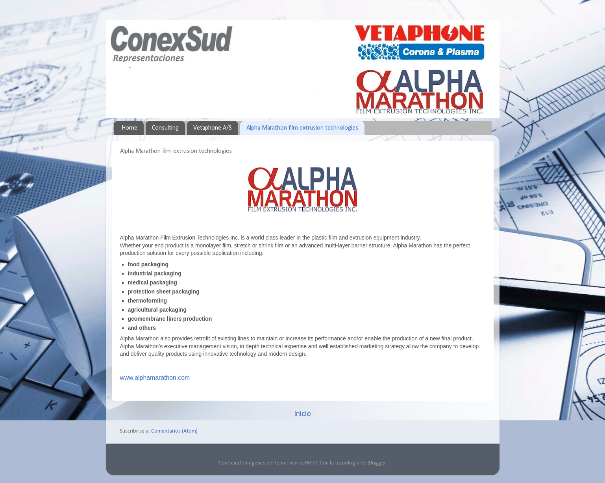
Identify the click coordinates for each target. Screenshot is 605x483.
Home (129, 128)
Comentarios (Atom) (174, 431)
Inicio (302, 414)
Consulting (165, 128)
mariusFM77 (303, 463)
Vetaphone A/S (212, 128)
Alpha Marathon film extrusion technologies (302, 128)
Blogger (377, 463)
